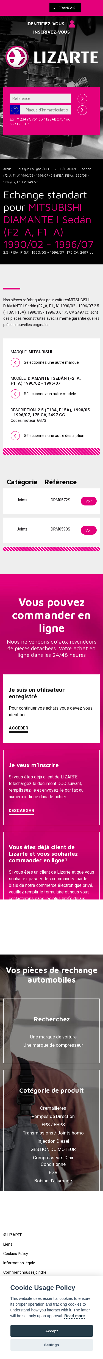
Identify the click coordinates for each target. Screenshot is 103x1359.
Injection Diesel (53, 1141)
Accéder (18, 728)
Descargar (21, 810)
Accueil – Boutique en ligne (22, 169)
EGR (53, 1172)
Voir (88, 501)
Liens (7, 1244)
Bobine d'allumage (53, 1180)
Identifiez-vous (45, 23)
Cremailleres (53, 1108)
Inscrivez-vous (51, 31)
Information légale (19, 1263)
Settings (51, 1345)
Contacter (21, 912)
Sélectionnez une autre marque (51, 362)
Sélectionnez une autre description (54, 435)
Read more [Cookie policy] (74, 1316)
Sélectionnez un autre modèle (50, 394)
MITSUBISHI (53, 169)
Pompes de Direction (53, 1116)
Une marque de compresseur (53, 1045)
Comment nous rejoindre (24, 1272)
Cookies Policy (15, 1253)
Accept (51, 1331)
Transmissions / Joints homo (53, 1133)
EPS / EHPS (53, 1124)
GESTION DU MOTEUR (53, 1149)
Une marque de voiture (53, 1037)
